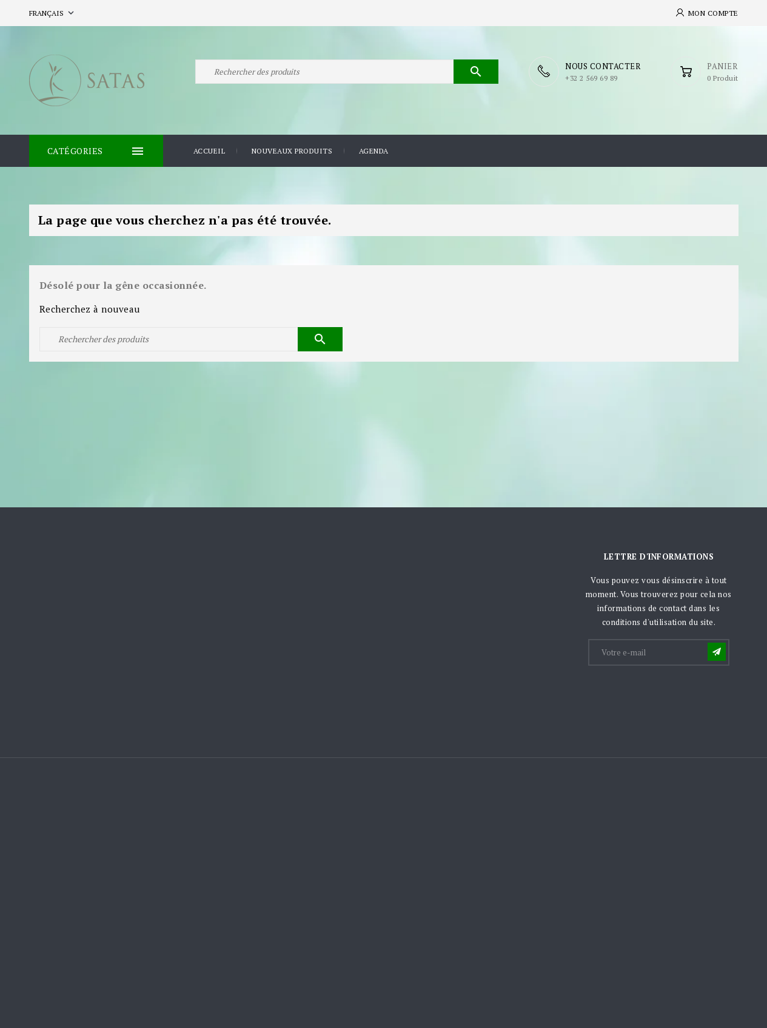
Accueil (209, 150)
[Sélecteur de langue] (52, 13)
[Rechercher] (346, 71)
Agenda (374, 150)
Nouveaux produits (292, 150)
